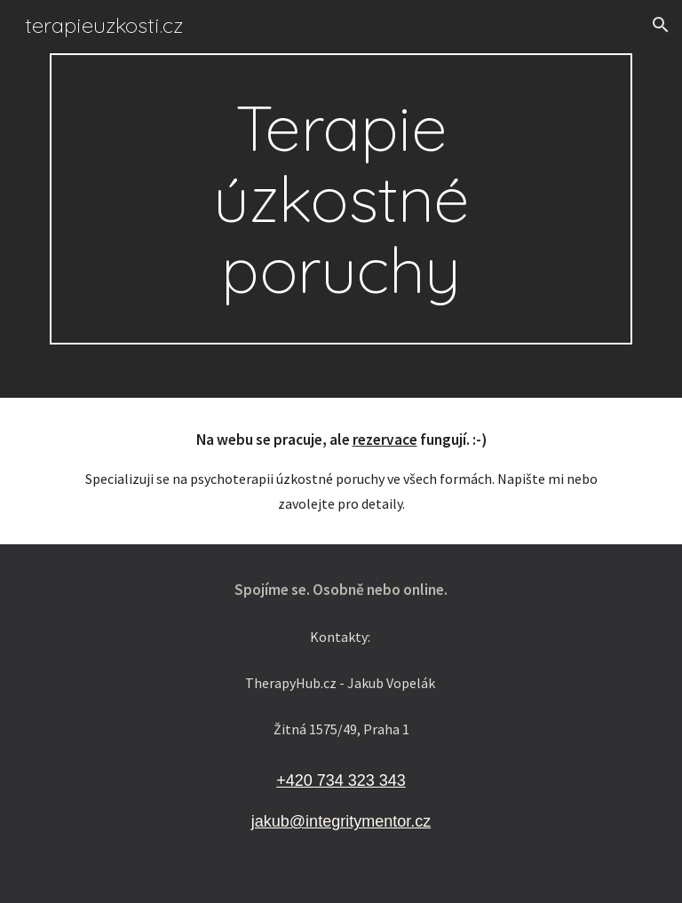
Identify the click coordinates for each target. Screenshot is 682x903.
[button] (660, 25)
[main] (340, 199)
